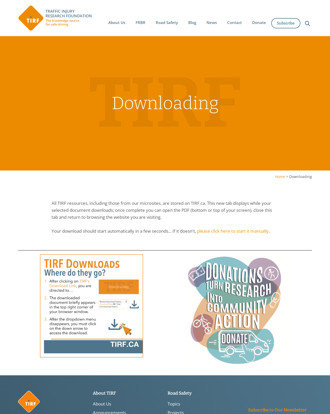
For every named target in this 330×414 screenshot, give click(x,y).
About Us (102, 404)
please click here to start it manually (233, 231)
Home (280, 176)
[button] (116, 22)
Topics (174, 404)
